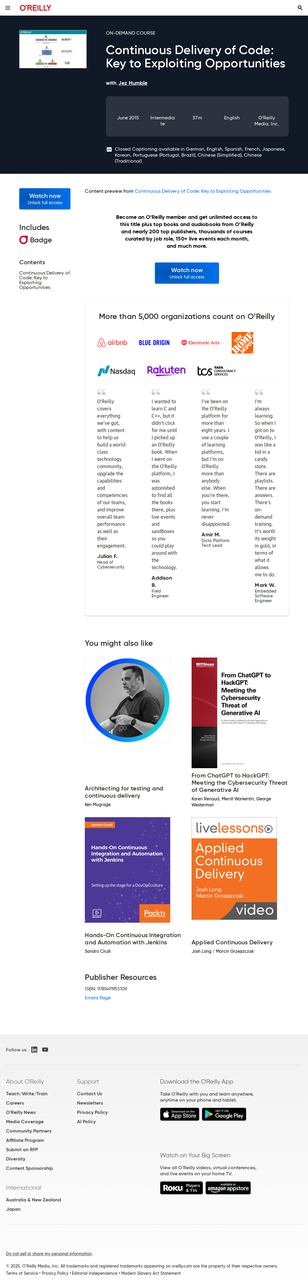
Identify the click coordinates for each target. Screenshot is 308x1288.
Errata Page (98, 998)
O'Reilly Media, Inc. (266, 121)
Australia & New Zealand (33, 1200)
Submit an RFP (22, 1149)
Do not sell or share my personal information (49, 1253)
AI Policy (86, 1121)
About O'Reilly (25, 1081)
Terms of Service (22, 1273)
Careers (15, 1103)
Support (88, 1081)
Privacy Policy (92, 1112)
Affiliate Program (25, 1140)
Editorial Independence (94, 1273)
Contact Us (89, 1093)
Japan (13, 1209)
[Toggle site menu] (8, 8)
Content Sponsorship (29, 1168)
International (23, 1187)
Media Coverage (25, 1121)
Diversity (15, 1159)
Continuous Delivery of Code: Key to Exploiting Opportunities (203, 191)
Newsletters (90, 1103)
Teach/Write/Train (27, 1093)
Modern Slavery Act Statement (151, 1273)
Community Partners (28, 1131)
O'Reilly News (20, 1112)
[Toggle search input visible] (300, 8)
